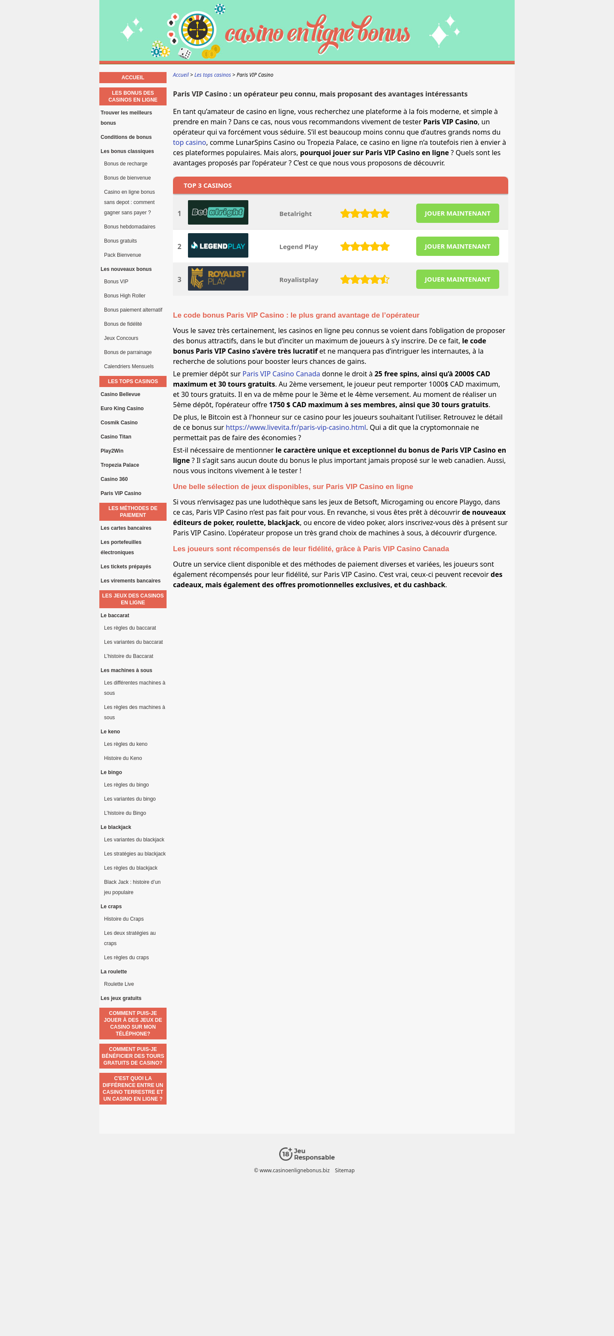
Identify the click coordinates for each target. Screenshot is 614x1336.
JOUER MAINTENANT (457, 213)
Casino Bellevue (120, 394)
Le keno (110, 732)
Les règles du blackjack (131, 868)
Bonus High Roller (125, 296)
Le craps (111, 907)
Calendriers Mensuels (129, 366)
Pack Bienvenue (122, 255)
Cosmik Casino (119, 423)
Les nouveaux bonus (126, 269)
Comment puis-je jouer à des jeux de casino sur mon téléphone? (133, 1023)
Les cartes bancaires (126, 528)
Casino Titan (116, 437)
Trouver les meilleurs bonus (126, 118)
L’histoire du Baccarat (128, 656)
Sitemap (345, 1170)
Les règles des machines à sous (134, 712)
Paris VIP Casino (121, 493)
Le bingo (111, 772)
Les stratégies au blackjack (135, 854)
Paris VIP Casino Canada (281, 373)
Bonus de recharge (125, 164)
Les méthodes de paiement (133, 511)
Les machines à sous (126, 670)
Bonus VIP (116, 282)
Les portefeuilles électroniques (121, 547)
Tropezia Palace (120, 465)
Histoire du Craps (124, 919)
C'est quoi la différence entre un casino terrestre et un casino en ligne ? (133, 1088)
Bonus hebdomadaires (129, 227)
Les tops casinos (133, 381)
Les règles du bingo (126, 785)
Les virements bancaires (131, 581)
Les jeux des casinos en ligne (133, 599)
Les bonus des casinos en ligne (133, 96)
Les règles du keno (125, 744)
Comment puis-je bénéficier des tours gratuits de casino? (133, 1056)
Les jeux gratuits (121, 998)
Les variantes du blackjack (134, 840)
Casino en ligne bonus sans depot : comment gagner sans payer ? (129, 202)
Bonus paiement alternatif (133, 310)
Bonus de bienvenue (127, 178)
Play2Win (112, 451)
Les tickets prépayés (126, 567)
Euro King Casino (122, 408)
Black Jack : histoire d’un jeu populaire (132, 887)
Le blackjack (116, 827)
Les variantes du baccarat (133, 642)
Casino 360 (114, 479)
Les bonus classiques (127, 151)
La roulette (114, 972)
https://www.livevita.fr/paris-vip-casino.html (296, 427)
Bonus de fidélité (123, 324)
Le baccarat (115, 615)
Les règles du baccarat (130, 628)
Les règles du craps (126, 958)
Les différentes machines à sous (134, 688)
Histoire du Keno (123, 758)
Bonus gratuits (120, 241)
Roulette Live (119, 984)
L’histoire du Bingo (125, 813)
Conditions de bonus (126, 137)
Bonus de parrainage (128, 352)
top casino (189, 142)
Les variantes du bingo (130, 799)
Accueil (133, 78)
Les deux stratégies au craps (130, 938)
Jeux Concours (121, 338)
